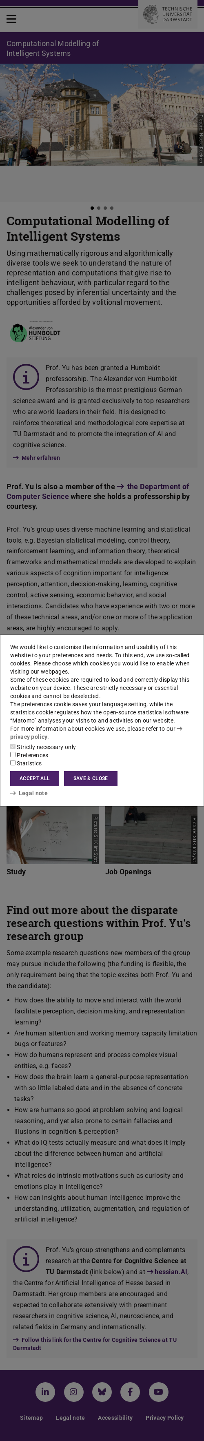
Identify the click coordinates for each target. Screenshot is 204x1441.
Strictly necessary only (43, 747)
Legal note (29, 793)
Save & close (90, 778)
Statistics (26, 763)
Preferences (29, 755)
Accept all (35, 778)
